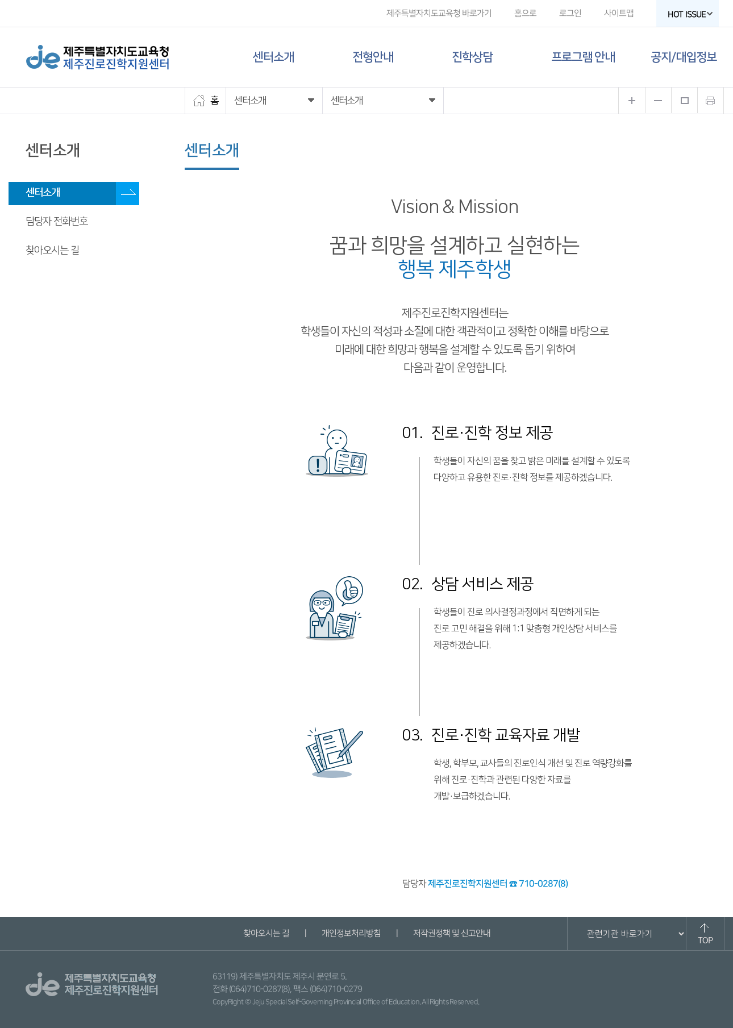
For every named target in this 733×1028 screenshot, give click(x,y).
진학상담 (472, 57)
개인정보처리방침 (350, 933)
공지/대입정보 (684, 57)
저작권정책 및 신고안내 (451, 933)
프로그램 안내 (583, 57)
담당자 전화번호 (57, 221)
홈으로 (525, 13)
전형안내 (372, 57)
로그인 (570, 13)
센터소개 (273, 57)
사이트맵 (619, 13)
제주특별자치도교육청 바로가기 (439, 13)
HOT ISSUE (690, 14)
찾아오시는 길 (52, 250)
